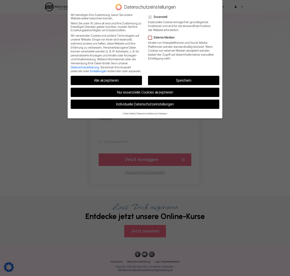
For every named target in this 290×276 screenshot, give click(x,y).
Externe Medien (162, 37)
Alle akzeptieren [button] (106, 80)
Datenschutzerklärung (85, 67)
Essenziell (159, 17)
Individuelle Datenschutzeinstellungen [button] (145, 104)
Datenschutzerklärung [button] (147, 113)
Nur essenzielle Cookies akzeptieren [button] (145, 92)
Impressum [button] (162, 113)
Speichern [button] (183, 80)
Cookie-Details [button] (129, 113)
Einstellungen (98, 71)
